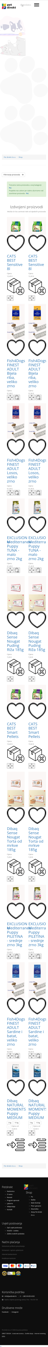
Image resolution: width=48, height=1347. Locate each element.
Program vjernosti (13, 1200)
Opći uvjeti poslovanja (14, 1228)
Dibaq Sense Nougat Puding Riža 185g (15, 641)
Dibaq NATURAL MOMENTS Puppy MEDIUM (16, 1109)
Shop (20, 157)
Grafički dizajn (29, 1333)
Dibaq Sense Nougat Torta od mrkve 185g (14, 839)
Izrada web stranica (18, 1333)
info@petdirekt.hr (11, 1296)
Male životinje (35, 1203)
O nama (9, 1194)
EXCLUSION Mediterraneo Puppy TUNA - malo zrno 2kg (19, 548)
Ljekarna (10, 1203)
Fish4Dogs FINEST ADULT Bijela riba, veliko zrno (16, 373)
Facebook (5, 1312)
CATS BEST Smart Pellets (13, 730)
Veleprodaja (11, 1206)
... (8, 1126)
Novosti (9, 1197)
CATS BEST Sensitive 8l (15, 262)
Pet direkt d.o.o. (10, 157)
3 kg (9, 1123)
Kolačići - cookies (12, 1231)
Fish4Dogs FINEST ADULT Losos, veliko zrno (16, 471)
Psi (10, 188)
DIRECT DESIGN (6, 1333)
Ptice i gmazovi (36, 1206)
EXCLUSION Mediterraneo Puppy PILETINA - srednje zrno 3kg (19, 934)
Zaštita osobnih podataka (15, 1234)
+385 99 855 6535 (28, 1296)
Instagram (15, 1312)
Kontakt (9, 1210)
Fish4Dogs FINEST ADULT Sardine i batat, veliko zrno (16, 1031)
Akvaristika (34, 1209)
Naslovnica (10, 1191)
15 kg (16, 1123)
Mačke (33, 1200)
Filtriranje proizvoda (13, 174)
